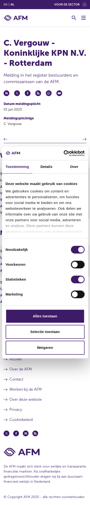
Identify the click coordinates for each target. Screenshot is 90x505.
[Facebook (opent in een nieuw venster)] (16, 433)
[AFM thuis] (16, 18)
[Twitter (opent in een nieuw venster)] (6, 433)
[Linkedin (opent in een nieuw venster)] (26, 433)
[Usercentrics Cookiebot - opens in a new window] (64, 153)
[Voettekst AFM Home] (45, 452)
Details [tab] (46, 167)
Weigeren (45, 347)
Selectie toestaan (45, 332)
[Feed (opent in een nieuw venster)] (35, 433)
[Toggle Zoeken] (74, 18)
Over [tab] (74, 167)
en (5, 4)
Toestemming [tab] (17, 167)
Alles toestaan (45, 316)
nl (12, 4)
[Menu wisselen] (83, 18)
